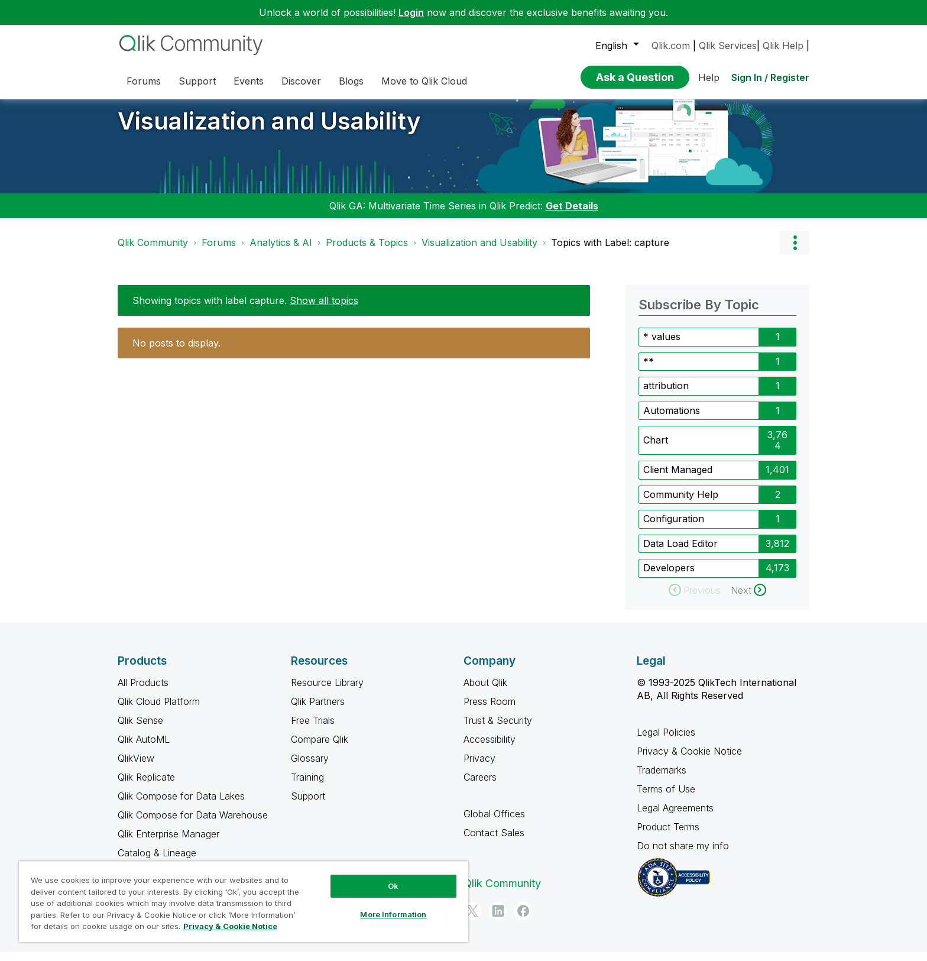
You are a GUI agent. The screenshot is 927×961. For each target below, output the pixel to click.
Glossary (310, 767)
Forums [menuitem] (144, 81)
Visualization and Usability (269, 130)
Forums (219, 251)
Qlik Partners (318, 710)
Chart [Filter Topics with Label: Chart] (655, 449)
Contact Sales (494, 841)
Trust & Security (498, 729)
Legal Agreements (675, 817)
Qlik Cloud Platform (159, 710)
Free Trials (313, 729)
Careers (480, 786)
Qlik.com (671, 45)
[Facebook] (523, 919)
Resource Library (327, 691)
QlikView (136, 767)
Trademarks (661, 779)
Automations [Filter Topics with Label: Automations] (671, 419)
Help (708, 77)
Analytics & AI (280, 251)
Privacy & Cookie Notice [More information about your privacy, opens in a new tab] (230, 926)
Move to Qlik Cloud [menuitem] (424, 81)
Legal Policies (666, 741)
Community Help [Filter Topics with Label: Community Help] (680, 503)
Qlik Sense (140, 729)
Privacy (479, 767)
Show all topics (324, 309)
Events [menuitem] (249, 81)
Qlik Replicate (146, 786)
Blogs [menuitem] (351, 81)
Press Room (490, 710)
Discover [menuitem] (301, 81)
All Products (143, 691)
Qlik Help (783, 45)
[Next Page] (748, 599)
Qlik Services (728, 45)
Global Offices (494, 823)
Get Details (572, 215)
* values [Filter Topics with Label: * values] (661, 345)
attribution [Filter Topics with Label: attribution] (666, 394)
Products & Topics (367, 251)
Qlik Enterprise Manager (168, 843)
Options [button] (794, 251)
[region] (243, 901)
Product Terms (668, 836)
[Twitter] (472, 919)
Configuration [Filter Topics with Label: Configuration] (673, 527)
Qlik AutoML (144, 748)
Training (307, 786)
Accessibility (490, 748)
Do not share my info (684, 854)
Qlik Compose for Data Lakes (181, 805)
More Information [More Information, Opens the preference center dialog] (393, 914)
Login (411, 12)
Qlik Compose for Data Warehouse (193, 824)
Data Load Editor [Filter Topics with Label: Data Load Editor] (680, 552)
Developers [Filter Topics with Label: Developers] (669, 577)
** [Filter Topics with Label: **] (648, 370)
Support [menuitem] (197, 81)
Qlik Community (153, 251)
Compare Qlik (319, 748)
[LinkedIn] (498, 919)
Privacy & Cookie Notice (689, 760)
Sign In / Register (770, 77)
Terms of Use (666, 798)
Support (308, 805)
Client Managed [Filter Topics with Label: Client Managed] (677, 478)
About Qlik (485, 691)
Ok (393, 886)
